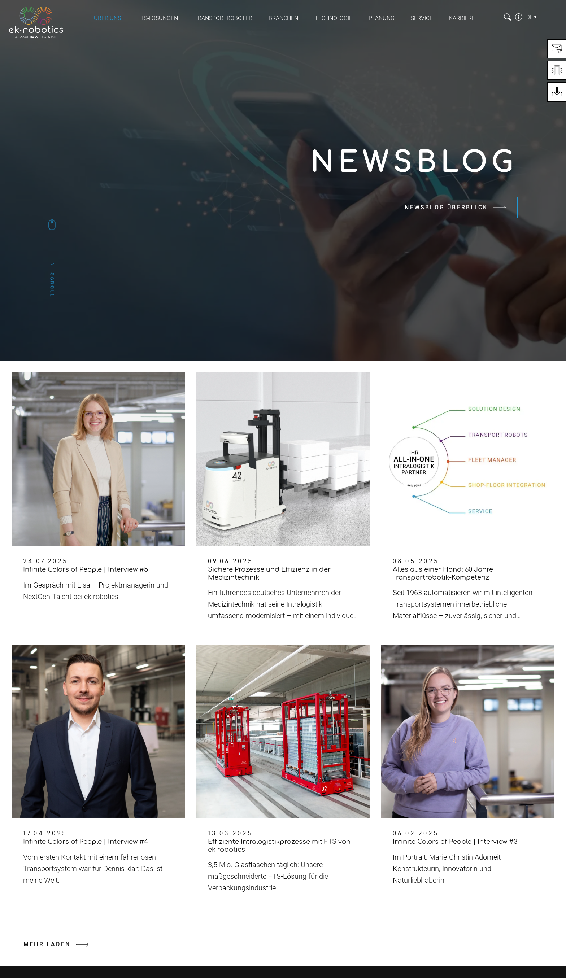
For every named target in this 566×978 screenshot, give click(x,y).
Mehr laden (46, 944)
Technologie (333, 18)
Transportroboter (223, 18)
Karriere (462, 18)
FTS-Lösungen (157, 18)
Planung (382, 18)
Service (422, 18)
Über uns (107, 18)
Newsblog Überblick (446, 207)
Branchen (283, 18)
